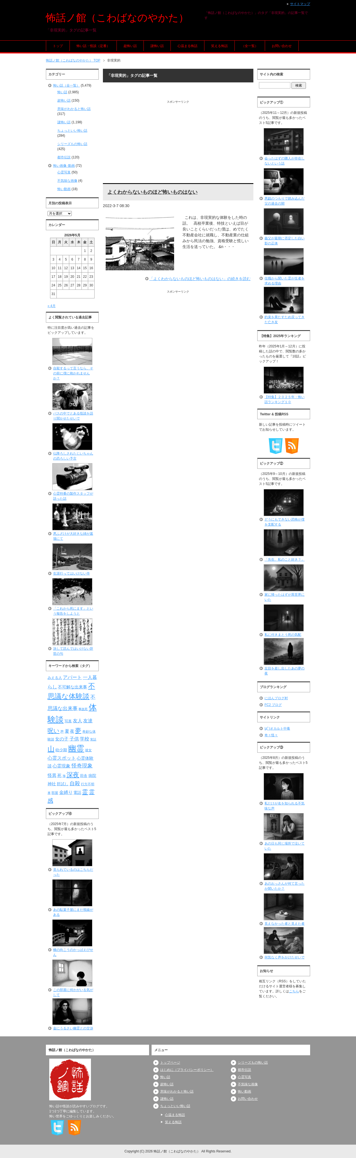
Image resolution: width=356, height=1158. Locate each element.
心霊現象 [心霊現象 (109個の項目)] (61, 766)
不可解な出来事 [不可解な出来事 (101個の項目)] (72, 687)
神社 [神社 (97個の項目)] (52, 784)
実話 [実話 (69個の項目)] (93, 739)
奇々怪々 (271, 735)
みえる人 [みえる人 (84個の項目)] (55, 678)
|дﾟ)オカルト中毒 (277, 728)
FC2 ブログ (273, 705)
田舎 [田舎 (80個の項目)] (83, 776)
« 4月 (52, 306)
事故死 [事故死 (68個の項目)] (83, 709)
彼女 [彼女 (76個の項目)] (88, 750)
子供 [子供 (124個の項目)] (74, 739)
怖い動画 (64, 189)
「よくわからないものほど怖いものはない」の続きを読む (200, 278)
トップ (58, 46)
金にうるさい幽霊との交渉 (73, 1028)
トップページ (170, 1062)
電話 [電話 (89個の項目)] (77, 793)
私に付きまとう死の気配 (282, 635)
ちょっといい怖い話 (72, 131)
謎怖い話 (157, 46)
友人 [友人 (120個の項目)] (77, 720)
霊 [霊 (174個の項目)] (85, 792)
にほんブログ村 (276, 698)
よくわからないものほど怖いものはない (152, 192)
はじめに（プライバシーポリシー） (187, 1070)
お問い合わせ (282, 46)
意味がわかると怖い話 (74, 109)
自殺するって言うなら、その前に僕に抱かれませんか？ (73, 373)
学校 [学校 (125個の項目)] (84, 739)
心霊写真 (64, 172)
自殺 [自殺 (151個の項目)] (75, 783)
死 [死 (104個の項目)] (59, 775)
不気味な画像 (67, 181)
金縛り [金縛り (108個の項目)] (66, 792)
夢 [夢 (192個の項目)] (78, 730)
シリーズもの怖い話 (72, 144)
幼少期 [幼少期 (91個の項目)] (61, 750)
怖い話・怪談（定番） (93, 46)
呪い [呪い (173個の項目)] (54, 730)
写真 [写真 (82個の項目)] (68, 721)
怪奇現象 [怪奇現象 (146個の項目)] (82, 766)
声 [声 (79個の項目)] (62, 731)
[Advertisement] (178, 143)
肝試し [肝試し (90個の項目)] (62, 784)
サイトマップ (300, 4)
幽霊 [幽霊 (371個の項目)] (76, 748)
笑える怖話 (219, 46)
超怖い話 (130, 46)
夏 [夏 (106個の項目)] (67, 731)
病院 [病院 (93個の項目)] (92, 775)
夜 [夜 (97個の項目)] (72, 731)
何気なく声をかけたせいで (284, 957)
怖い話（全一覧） (66, 85)
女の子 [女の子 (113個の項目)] (61, 738)
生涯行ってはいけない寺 (71, 573)
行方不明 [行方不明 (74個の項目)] (87, 784)
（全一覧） (249, 46)
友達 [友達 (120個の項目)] (88, 720)
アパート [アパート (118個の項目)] (72, 677)
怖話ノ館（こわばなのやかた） (117, 17)
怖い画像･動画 (64, 166)
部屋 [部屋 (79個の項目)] (54, 793)
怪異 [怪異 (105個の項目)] (52, 775)
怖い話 (62, 92)
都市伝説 (64, 157)
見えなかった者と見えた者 (284, 924)
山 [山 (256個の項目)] (51, 749)
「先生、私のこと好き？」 (284, 559)
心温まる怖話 (187, 46)
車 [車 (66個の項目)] (49, 792)
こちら (294, 991)
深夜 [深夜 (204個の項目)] (72, 774)
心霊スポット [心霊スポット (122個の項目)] (62, 758)
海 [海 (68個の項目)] (64, 775)
